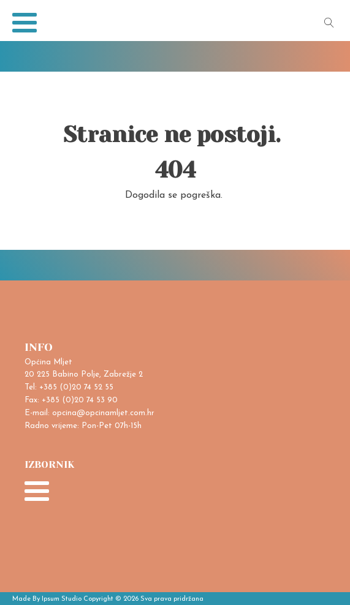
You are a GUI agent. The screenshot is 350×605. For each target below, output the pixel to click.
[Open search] (329, 22)
